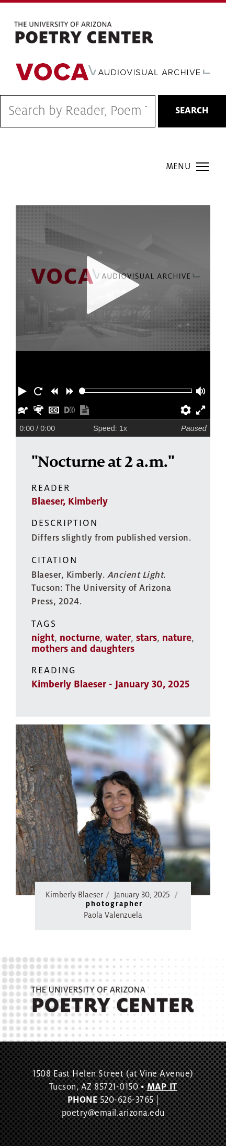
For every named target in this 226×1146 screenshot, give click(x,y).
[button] (23, 391)
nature (176, 638)
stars (146, 638)
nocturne (80, 638)
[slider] (82, 391)
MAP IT (162, 1087)
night (42, 638)
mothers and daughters (82, 649)
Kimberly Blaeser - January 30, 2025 (110, 684)
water (118, 638)
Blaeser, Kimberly (69, 501)
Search (192, 110)
